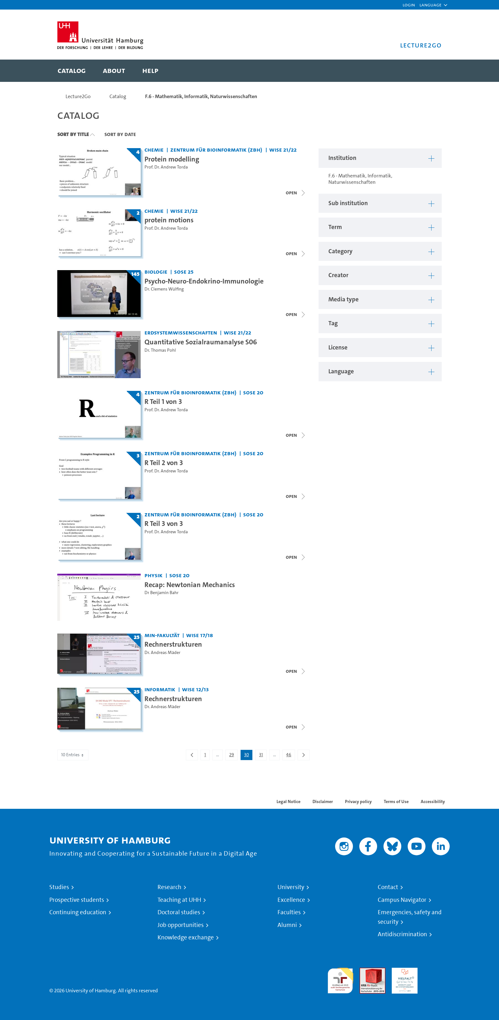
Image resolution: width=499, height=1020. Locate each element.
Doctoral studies (179, 912)
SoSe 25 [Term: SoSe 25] (183, 272)
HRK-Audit (403, 971)
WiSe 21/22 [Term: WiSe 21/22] (283, 150)
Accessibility (433, 801)
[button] (430, 5)
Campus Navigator (402, 900)
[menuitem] (71, 71)
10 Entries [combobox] (73, 755)
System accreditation (437, 975)
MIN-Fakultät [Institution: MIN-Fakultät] (161, 635)
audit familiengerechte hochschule (340, 979)
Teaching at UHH (179, 900)
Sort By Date (120, 134)
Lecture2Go (78, 96)
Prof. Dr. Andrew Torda (166, 167)
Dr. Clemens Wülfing (164, 289)
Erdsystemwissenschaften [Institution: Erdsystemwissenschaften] (180, 332)
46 (290, 756)
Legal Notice (288, 801)
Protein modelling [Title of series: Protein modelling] (171, 159)
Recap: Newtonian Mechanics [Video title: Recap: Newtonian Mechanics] (189, 584)
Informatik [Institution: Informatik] (159, 689)
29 (233, 756)
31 (262, 756)
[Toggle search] (430, 71)
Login (409, 4)
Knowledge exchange (186, 937)
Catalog (117, 96)
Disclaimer (323, 801)
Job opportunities (181, 925)
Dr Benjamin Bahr (161, 593)
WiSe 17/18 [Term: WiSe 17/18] (199, 635)
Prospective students (76, 900)
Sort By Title (73, 134)
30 (248, 756)
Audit (366, 971)
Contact (388, 887)
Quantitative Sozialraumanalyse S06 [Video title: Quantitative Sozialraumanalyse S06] (200, 342)
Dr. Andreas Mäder (162, 653)
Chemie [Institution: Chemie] (154, 150)
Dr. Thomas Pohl (160, 350)
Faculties (289, 912)
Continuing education (77, 912)
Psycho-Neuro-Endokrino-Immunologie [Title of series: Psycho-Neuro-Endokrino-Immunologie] (204, 281)
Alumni (287, 925)
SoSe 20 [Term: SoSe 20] (253, 392)
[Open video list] (296, 314)
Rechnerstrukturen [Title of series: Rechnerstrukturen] (173, 644)
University (291, 887)
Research (169, 887)
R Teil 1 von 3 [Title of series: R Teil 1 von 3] (163, 401)
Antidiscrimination (402, 934)
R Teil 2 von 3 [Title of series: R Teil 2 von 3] (163, 462)
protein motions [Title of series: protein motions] (168, 220)
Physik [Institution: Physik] (153, 575)
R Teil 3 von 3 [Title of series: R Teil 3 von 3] (163, 523)
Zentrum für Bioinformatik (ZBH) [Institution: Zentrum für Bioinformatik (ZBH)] (216, 150)
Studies (59, 887)
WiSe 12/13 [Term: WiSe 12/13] (195, 689)
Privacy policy (358, 801)
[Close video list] (296, 193)
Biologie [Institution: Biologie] (155, 272)
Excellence (291, 900)
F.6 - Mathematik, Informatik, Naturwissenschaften (201, 96)
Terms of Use (396, 801)
